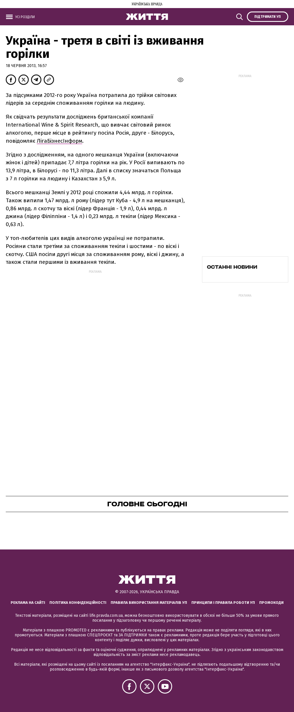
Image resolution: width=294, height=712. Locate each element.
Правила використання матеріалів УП (149, 602)
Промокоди (271, 602)
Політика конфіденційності (77, 602)
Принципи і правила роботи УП (223, 602)
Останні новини (232, 267)
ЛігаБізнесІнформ (59, 141)
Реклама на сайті (28, 602)
